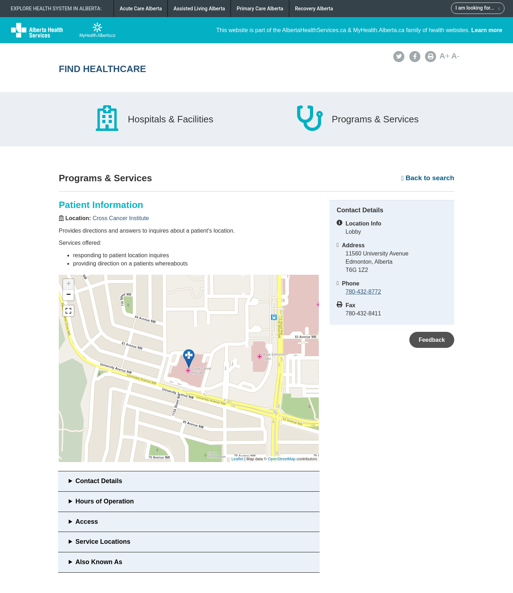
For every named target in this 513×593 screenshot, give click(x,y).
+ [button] (68, 284)
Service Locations (103, 541)
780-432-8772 (363, 292)
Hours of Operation (105, 501)
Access (87, 521)
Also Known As (99, 562)
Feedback (432, 340)
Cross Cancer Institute (121, 218)
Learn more (486, 30)
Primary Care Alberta (260, 8)
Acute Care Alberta (141, 8)
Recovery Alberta (314, 8)
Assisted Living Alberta (199, 8)
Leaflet (237, 459)
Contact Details (99, 481)
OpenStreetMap (282, 459)
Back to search (427, 178)
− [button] (68, 295)
